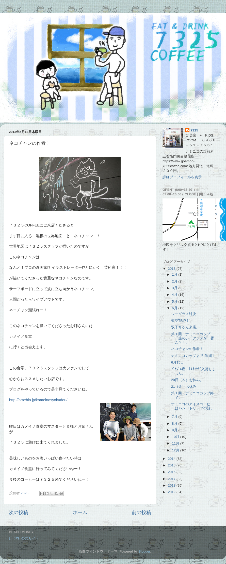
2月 (175, 281)
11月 (176, 443)
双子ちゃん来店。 (185, 327)
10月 (176, 437)
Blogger (144, 551)
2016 (172, 472)
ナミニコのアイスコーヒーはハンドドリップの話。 (192, 406)
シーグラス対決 (183, 314)
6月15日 (177, 362)
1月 (175, 274)
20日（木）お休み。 (187, 380)
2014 (172, 459)
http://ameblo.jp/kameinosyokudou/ (38, 400)
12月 (176, 450)
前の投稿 (141, 512)
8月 (175, 423)
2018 (172, 485)
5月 (175, 301)
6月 (175, 308)
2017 (172, 479)
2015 (172, 465)
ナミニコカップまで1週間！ (193, 356)
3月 (175, 288)
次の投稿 (18, 512)
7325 (194, 130)
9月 (175, 430)
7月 (175, 417)
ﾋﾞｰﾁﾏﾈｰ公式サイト (24, 538)
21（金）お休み (183, 386)
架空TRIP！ (180, 321)
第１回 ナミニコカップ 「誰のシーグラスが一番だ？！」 (192, 338)
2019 (172, 492)
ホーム (80, 512)
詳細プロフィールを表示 (182, 177)
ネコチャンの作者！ (187, 349)
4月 (175, 295)
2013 (172, 269)
